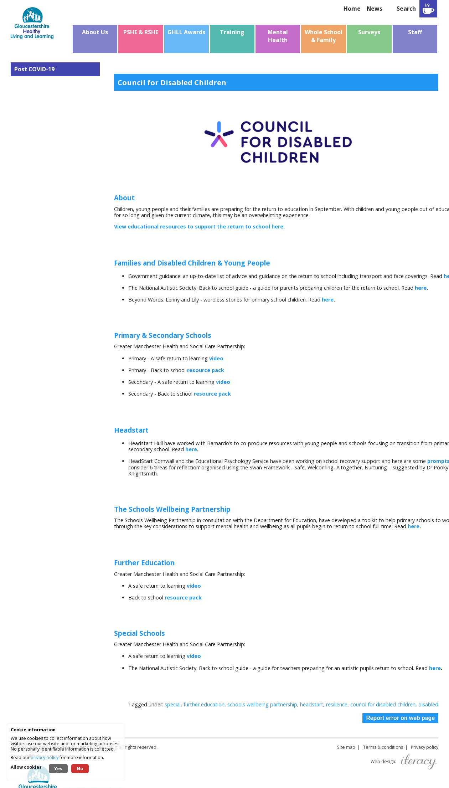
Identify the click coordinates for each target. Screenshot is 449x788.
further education (204, 704)
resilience (336, 704)
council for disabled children (383, 704)
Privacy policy (424, 747)
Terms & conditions (383, 747)
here (421, 287)
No (80, 768)
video (216, 358)
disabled (428, 704)
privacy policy (44, 757)
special (173, 704)
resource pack (205, 370)
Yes (58, 768)
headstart (311, 704)
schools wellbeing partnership (262, 704)
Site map (346, 747)
